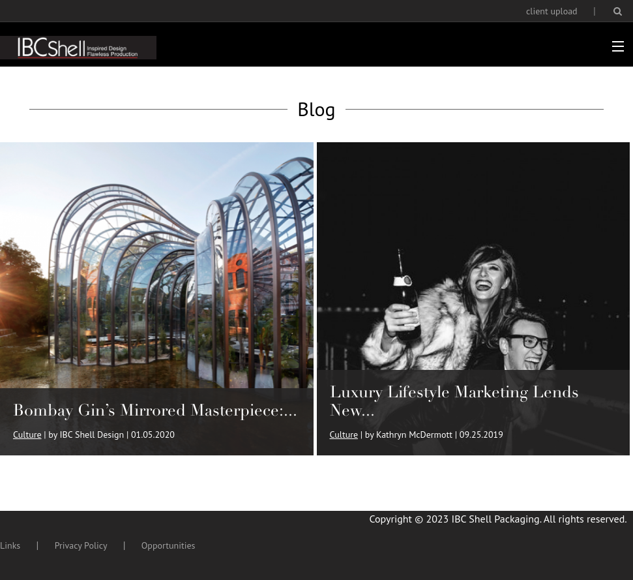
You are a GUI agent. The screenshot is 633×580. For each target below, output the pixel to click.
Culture (27, 434)
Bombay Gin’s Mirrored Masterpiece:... (155, 410)
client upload (552, 11)
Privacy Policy (81, 545)
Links (10, 545)
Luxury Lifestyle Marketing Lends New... (454, 401)
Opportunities (168, 545)
